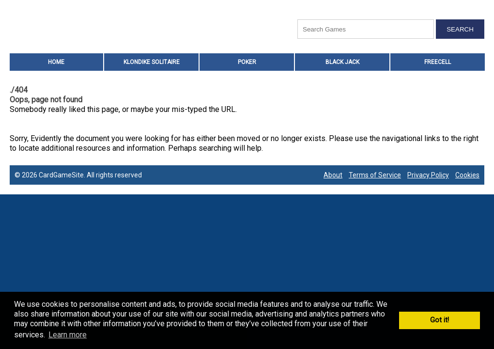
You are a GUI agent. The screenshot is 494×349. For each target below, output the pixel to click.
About (333, 175)
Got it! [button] (439, 320)
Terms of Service (375, 175)
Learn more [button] (67, 334)
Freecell (437, 62)
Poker (247, 62)
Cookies (467, 175)
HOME (56, 62)
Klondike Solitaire (152, 62)
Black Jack (342, 62)
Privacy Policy (428, 175)
